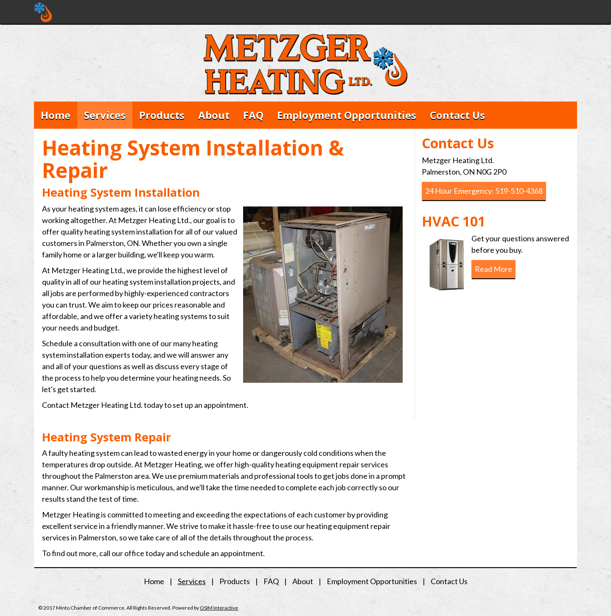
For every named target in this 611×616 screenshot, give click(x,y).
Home (55, 115)
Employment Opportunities (346, 115)
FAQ (253, 115)
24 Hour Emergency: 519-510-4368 (484, 190)
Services (105, 115)
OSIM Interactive (219, 608)
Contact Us (457, 115)
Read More (493, 269)
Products (162, 115)
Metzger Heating (43, 12)
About (214, 115)
